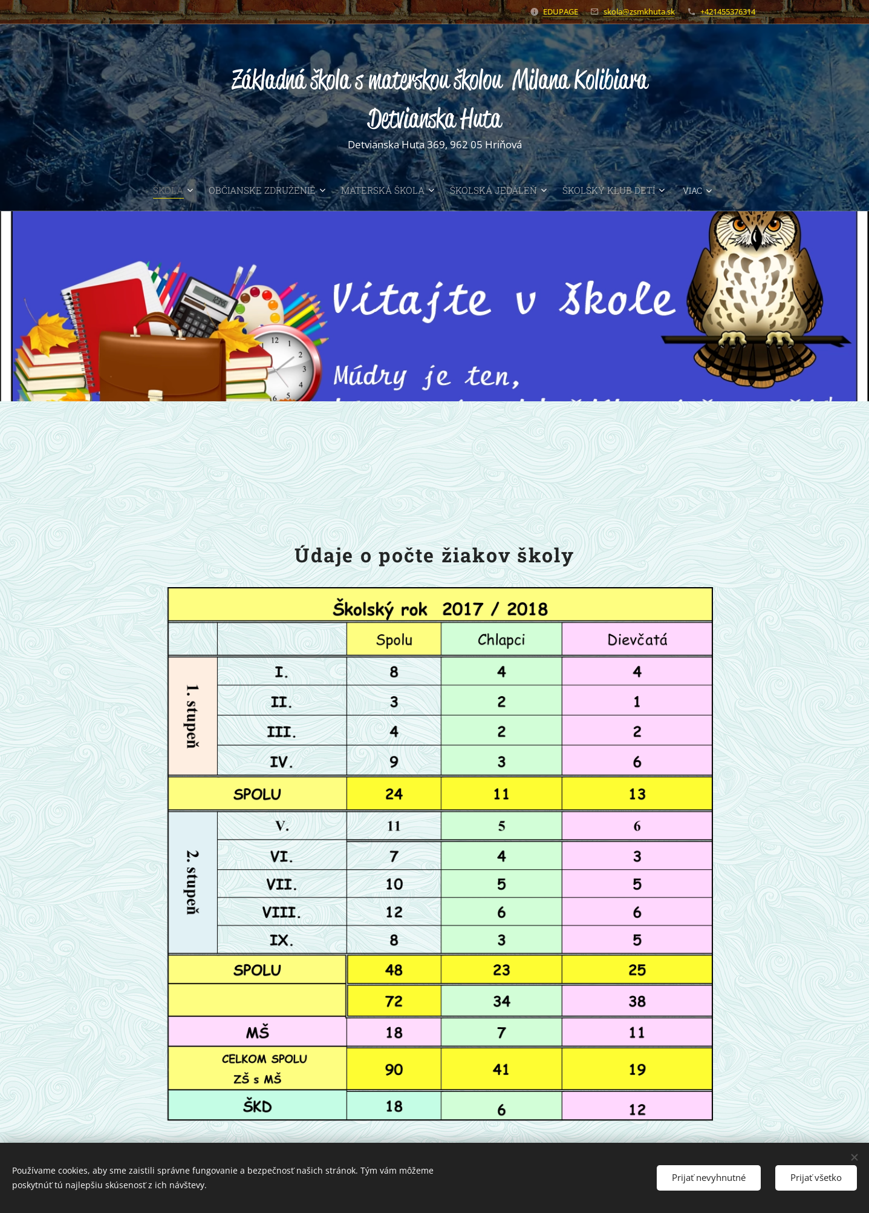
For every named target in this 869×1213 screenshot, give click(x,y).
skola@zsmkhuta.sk (639, 11)
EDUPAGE (560, 11)
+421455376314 (727, 11)
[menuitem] (149, 190)
